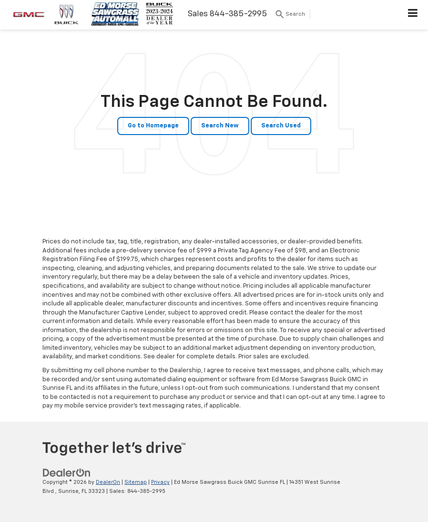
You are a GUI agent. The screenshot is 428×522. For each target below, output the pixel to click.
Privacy (160, 482)
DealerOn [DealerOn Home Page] (108, 482)
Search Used (281, 126)
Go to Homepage (153, 126)
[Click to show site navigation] (413, 15)
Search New (220, 126)
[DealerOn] (66, 473)
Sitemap (135, 482)
